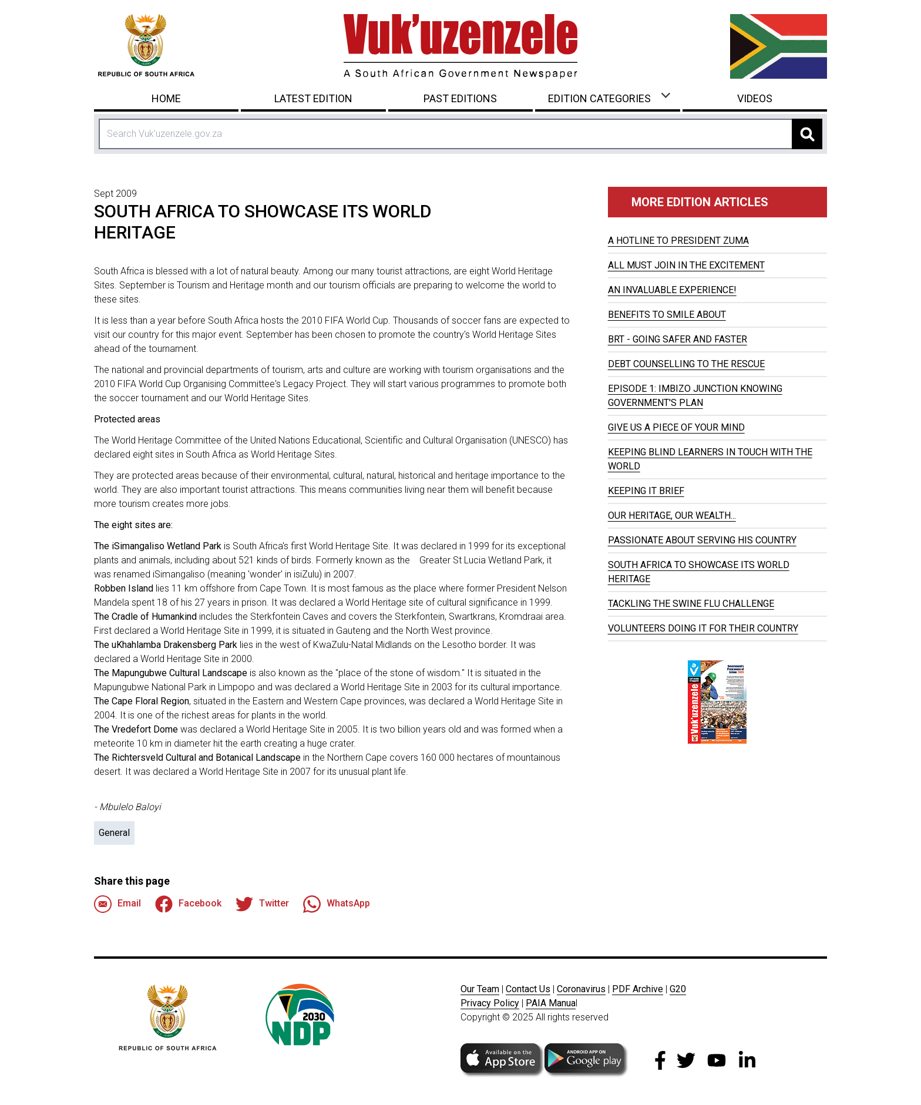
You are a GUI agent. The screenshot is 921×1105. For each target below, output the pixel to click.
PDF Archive (637, 989)
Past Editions (460, 98)
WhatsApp (336, 904)
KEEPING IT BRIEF (646, 490)
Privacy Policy (489, 1003)
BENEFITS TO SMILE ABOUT (667, 314)
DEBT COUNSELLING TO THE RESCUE (686, 364)
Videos (754, 98)
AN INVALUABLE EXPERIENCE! (672, 289)
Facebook (188, 904)
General (114, 832)
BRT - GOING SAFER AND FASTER (677, 339)
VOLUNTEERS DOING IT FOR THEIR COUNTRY (703, 628)
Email (117, 904)
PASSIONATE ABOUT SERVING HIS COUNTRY (702, 540)
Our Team (479, 989)
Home (166, 98)
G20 (678, 989)
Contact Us (528, 989)
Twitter (262, 904)
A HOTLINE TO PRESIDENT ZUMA (678, 240)
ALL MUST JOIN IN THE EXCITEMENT (686, 265)
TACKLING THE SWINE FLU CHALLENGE (691, 603)
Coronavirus (581, 989)
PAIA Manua (551, 1003)
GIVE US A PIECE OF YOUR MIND (676, 427)
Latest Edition (313, 98)
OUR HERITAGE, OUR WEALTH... (672, 515)
